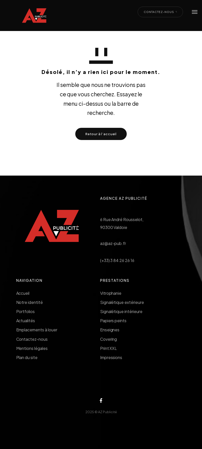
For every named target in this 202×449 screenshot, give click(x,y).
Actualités (25, 320)
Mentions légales (32, 348)
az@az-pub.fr (113, 243)
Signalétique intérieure (121, 311)
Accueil (23, 293)
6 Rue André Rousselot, (121, 219)
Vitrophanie (111, 293)
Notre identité (29, 302)
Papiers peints (113, 320)
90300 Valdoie (113, 227)
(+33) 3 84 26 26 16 (117, 260)
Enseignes (110, 329)
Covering (108, 339)
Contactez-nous (32, 339)
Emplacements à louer (36, 329)
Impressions (111, 357)
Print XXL (108, 348)
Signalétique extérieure (122, 302)
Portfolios (25, 311)
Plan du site (27, 357)
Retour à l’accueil (101, 134)
